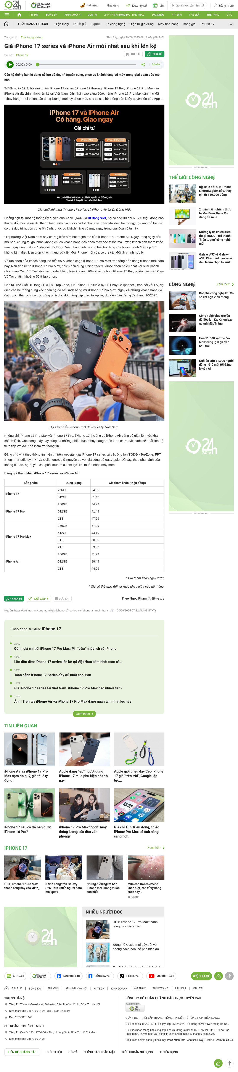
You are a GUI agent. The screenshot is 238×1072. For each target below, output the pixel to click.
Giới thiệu (54, 1052)
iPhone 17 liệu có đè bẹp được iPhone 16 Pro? (27, 829)
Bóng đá (51, 14)
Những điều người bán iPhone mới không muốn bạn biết (103, 888)
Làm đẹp (181, 988)
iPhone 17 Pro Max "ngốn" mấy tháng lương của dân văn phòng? (83, 831)
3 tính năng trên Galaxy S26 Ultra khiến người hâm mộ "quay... (63, 888)
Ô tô (229, 14)
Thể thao (213, 14)
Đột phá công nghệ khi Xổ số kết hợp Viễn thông (216, 295)
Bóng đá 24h (99, 976)
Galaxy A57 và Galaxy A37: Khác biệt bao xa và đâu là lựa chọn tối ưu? (216, 258)
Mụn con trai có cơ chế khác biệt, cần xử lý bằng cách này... (144, 888)
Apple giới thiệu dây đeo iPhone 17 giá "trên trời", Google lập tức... (138, 776)
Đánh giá (79, 24)
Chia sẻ (157, 54)
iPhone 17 (207, 24)
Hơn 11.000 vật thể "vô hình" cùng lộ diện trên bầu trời (214, 342)
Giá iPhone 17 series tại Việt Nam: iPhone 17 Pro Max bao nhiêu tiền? (68, 688)
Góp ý (72, 1052)
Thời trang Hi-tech (33, 24)
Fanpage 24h (68, 976)
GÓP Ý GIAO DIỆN (13, 1066)
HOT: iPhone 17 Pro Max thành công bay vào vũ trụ (135, 924)
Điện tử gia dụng (142, 24)
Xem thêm (83, 714)
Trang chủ (10, 37)
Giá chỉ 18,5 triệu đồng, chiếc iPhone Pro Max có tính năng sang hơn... (136, 831)
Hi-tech (177, 14)
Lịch (159, 5)
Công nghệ (182, 284)
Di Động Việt (97, 218)
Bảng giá (189, 24)
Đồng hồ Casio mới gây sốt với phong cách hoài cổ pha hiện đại (136, 947)
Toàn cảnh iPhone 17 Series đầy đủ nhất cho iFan (52, 675)
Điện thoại (62, 24)
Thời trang (160, 988)
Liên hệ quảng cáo (22, 1052)
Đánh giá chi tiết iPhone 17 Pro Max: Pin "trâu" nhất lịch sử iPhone (65, 649)
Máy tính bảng (168, 24)
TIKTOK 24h (130, 976)
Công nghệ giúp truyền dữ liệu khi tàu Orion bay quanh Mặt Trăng (215, 319)
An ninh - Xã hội (76, 988)
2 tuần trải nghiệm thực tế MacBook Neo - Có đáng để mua (215, 213)
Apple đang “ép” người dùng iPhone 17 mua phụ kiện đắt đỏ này (83, 776)
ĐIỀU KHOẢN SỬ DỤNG (137, 1052)
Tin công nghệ (115, 24)
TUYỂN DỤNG (168, 1052)
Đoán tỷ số (136, 5)
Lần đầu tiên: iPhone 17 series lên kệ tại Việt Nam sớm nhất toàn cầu (68, 662)
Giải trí (92, 14)
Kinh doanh (72, 14)
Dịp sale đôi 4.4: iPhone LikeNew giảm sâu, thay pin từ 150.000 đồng (215, 190)
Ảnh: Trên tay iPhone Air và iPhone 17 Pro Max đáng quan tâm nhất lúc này (72, 701)
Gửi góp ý (38, 598)
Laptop (96, 24)
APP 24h (15, 976)
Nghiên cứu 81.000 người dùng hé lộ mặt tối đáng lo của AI (216, 364)
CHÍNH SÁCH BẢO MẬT (99, 1052)
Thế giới (194, 14)
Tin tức (34, 14)
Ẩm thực (140, 988)
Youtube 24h (161, 976)
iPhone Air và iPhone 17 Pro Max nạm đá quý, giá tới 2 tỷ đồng (26, 776)
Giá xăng (113, 5)
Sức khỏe (158, 14)
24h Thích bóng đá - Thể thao (124, 14)
